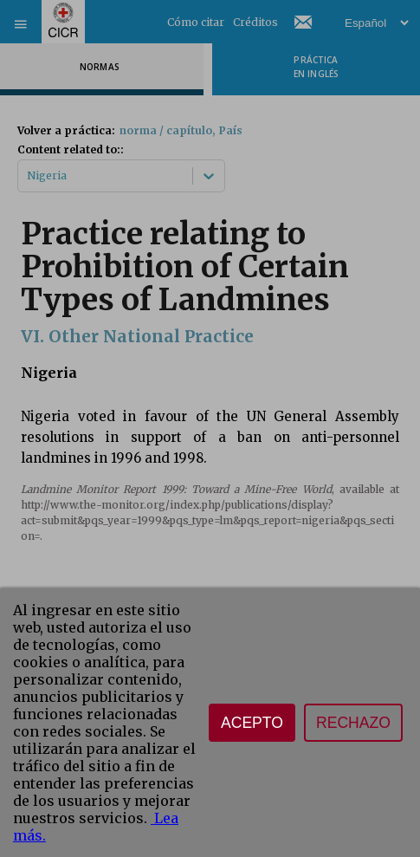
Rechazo (353, 722)
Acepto (252, 722)
